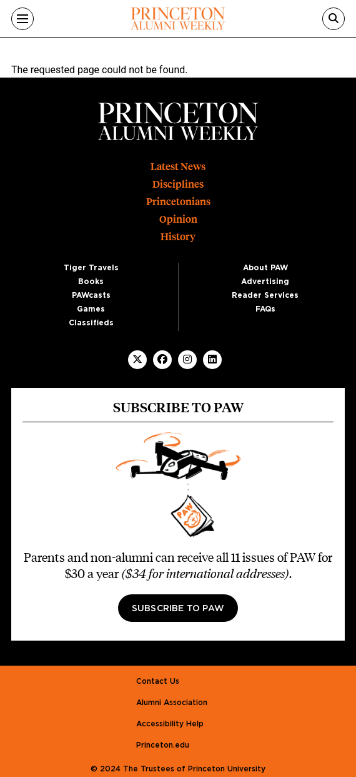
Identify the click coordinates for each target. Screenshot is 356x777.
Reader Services (265, 295)
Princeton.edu (162, 745)
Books (91, 281)
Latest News (178, 167)
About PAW (265, 268)
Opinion (178, 219)
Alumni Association (171, 702)
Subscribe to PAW (178, 608)
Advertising (265, 281)
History (178, 237)
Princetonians (178, 202)
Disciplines (178, 184)
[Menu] (22, 19)
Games (91, 309)
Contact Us (157, 681)
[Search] (333, 19)
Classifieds (91, 323)
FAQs (265, 309)
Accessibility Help (170, 724)
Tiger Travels (91, 268)
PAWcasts (91, 295)
